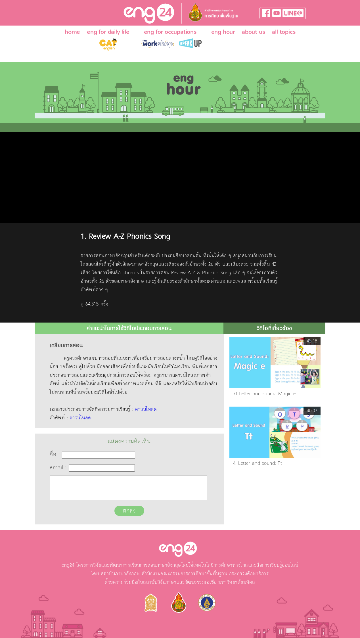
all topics (284, 32)
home (72, 32)
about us (253, 32)
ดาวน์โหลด (146, 409)
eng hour (223, 32)
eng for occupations (170, 32)
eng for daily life (108, 32)
